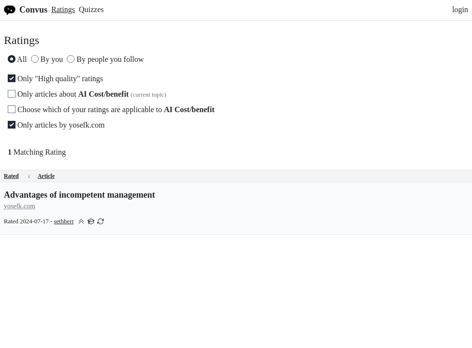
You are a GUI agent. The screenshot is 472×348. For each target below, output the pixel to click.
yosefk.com (19, 206)
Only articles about (87, 94)
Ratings (63, 9)
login (460, 9)
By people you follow (105, 59)
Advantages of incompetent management (79, 195)
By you (47, 59)
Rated (17, 176)
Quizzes (91, 9)
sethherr (64, 221)
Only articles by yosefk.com (56, 125)
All (17, 59)
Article (46, 176)
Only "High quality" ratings (55, 78)
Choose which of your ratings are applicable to (111, 109)
